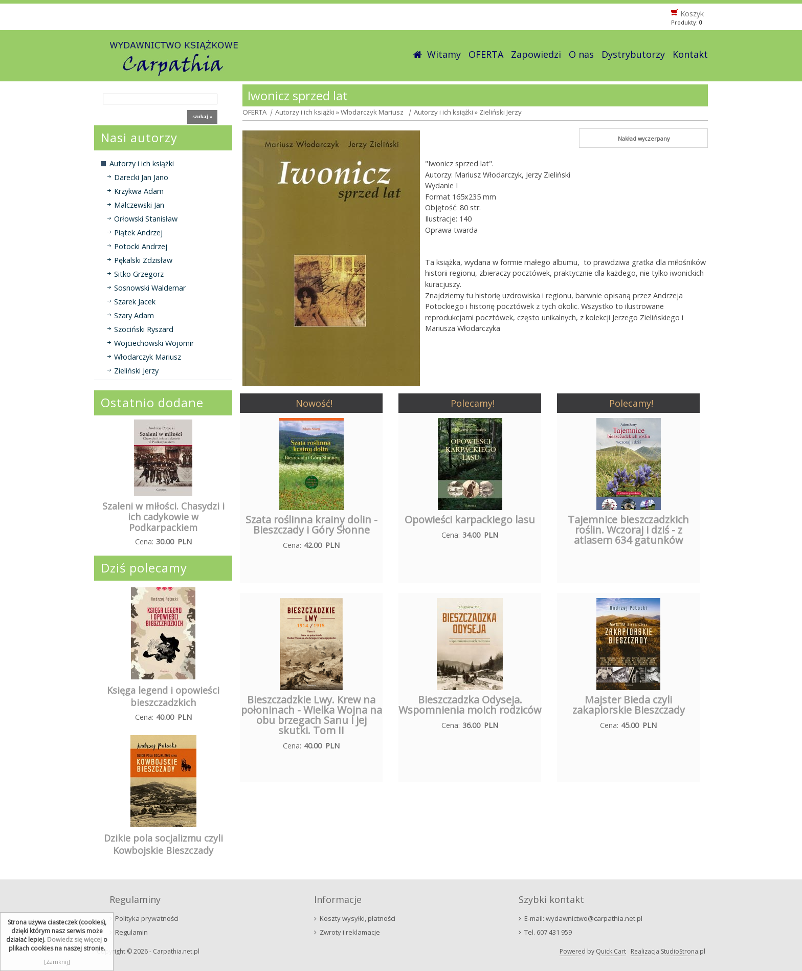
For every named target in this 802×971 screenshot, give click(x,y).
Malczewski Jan (139, 205)
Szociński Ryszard (143, 329)
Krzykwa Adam (139, 191)
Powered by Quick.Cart (593, 951)
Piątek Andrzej (138, 232)
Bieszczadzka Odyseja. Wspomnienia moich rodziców (469, 705)
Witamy (444, 54)
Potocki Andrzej (140, 246)
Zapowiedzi (536, 54)
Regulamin (131, 932)
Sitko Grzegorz (139, 274)
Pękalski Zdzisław (143, 260)
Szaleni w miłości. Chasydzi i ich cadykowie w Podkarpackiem (163, 517)
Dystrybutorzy (633, 54)
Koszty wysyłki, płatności (357, 918)
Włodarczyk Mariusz (147, 357)
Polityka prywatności (147, 918)
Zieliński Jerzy (136, 371)
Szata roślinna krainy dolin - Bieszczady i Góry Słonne (311, 525)
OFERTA (486, 54)
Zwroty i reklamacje (350, 932)
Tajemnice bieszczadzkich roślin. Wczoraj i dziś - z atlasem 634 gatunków (628, 530)
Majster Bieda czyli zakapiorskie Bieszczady (628, 705)
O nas (581, 54)
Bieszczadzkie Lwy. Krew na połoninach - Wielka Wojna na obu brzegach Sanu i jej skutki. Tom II (311, 715)
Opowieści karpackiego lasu (470, 519)
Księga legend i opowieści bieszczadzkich (163, 696)
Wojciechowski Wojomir (154, 343)
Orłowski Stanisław (145, 219)
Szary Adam (134, 315)
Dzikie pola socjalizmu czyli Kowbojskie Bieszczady (163, 844)
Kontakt (690, 54)
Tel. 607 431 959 (548, 932)
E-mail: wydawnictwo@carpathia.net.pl (583, 918)
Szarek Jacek (134, 301)
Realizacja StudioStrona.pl (668, 951)
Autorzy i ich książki (141, 163)
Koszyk (692, 13)
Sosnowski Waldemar (150, 288)
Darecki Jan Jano (141, 177)
